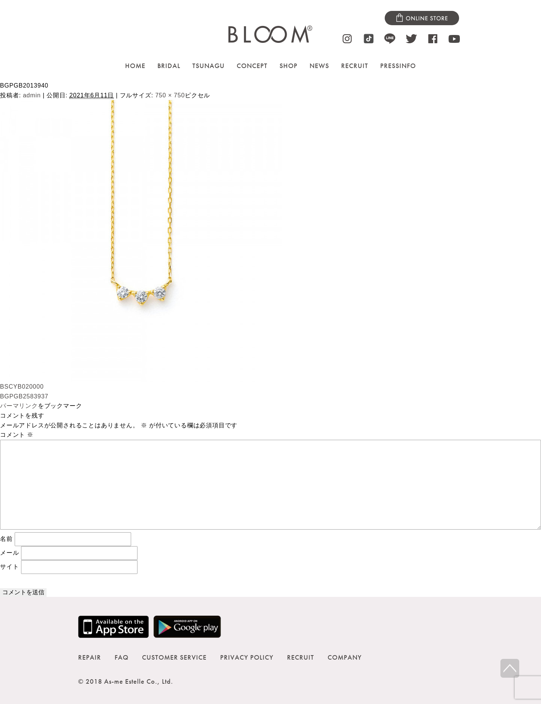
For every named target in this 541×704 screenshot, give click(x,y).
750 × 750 (170, 95)
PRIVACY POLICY (247, 657)
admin (32, 95)
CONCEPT (252, 65)
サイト (9, 566)
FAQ (121, 657)
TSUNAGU (208, 65)
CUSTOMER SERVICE (174, 657)
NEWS (319, 65)
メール (9, 553)
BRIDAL (168, 65)
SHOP (289, 65)
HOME (135, 65)
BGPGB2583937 (24, 396)
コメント (16, 434)
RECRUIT (354, 65)
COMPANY (345, 657)
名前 (6, 539)
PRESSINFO (398, 65)
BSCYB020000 (22, 386)
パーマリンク (19, 406)
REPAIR (89, 657)
